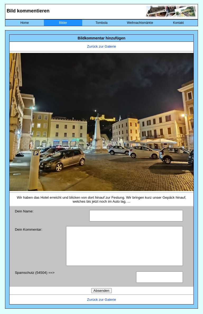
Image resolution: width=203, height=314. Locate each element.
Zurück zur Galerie (101, 46)
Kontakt (178, 23)
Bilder (63, 23)
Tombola (101, 23)
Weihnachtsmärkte (140, 23)
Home (24, 23)
